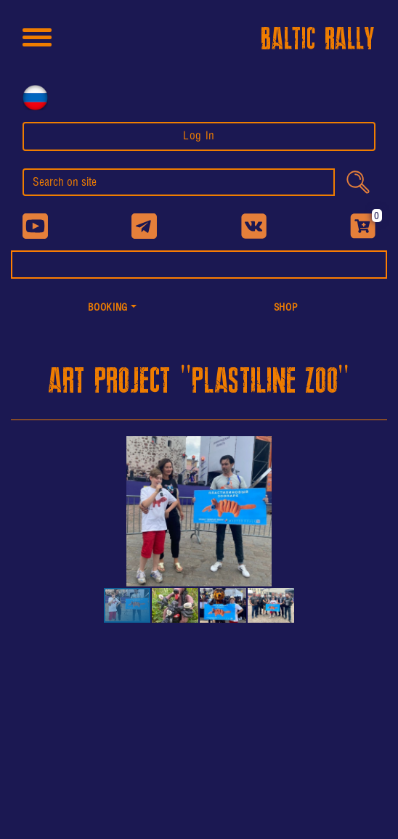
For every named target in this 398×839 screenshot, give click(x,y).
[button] (112, 308)
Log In (199, 136)
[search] (179, 182)
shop (286, 308)
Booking (107, 308)
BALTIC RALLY (318, 39)
